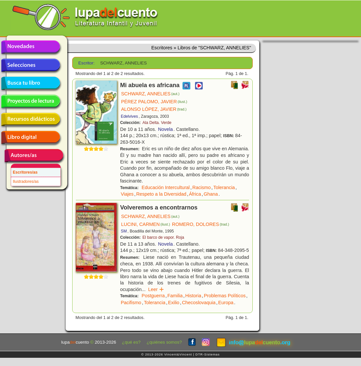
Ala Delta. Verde (156, 122)
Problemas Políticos (224, 295)
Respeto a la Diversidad (161, 194)
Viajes (127, 194)
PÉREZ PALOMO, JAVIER (154, 101)
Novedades (30, 47)
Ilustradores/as (26, 181)
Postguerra (153, 295)
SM (124, 231)
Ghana (211, 194)
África (195, 194)
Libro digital (30, 137)
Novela (165, 129)
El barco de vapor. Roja (163, 237)
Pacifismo (131, 302)
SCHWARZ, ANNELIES (150, 93)
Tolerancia (224, 187)
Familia (174, 295)
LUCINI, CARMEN (145, 224)
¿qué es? (131, 342)
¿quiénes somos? (164, 342)
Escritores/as (25, 172)
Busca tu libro (30, 83)
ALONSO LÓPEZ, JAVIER (153, 109)
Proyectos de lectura (30, 101)
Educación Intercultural (166, 187)
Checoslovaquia (198, 302)
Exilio (173, 302)
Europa (225, 302)
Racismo (201, 187)
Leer (156, 289)
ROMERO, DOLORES (200, 224)
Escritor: (86, 63)
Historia (193, 295)
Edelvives (129, 116)
